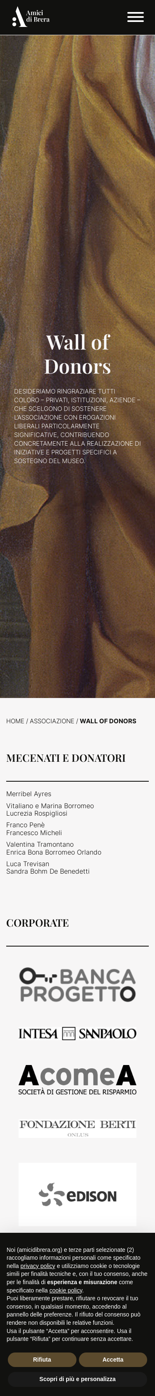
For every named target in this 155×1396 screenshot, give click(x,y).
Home (15, 721)
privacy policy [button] (37, 1266)
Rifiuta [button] (42, 1359)
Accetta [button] (113, 1359)
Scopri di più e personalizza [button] (77, 1379)
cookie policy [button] (66, 1290)
